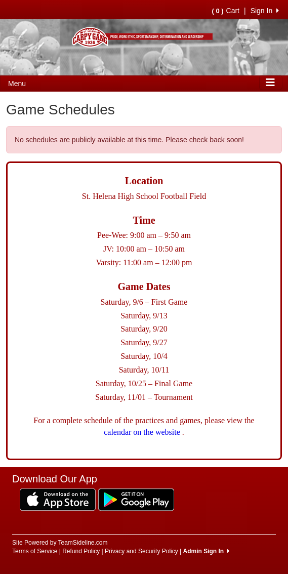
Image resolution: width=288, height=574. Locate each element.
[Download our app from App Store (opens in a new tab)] (58, 499)
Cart (225, 11)
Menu (17, 83)
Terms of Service (34, 551)
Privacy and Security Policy (141, 551)
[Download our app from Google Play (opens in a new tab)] (136, 499)
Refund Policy (81, 551)
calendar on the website (143, 432)
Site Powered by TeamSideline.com (60, 542)
